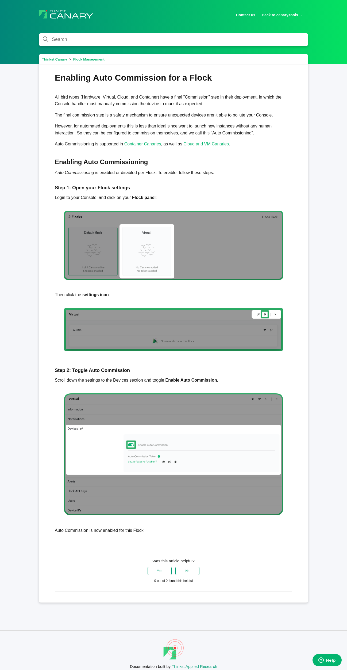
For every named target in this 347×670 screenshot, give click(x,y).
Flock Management (89, 59)
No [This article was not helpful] (187, 571)
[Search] (173, 39)
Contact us (245, 15)
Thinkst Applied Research (194, 666)
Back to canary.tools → (282, 15)
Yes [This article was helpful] (159, 571)
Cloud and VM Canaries (206, 144)
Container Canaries (142, 144)
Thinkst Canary (54, 59)
